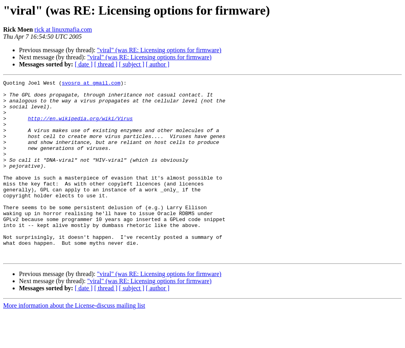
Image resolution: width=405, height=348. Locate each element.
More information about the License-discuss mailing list (74, 341)
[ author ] (158, 64)
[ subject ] (131, 64)
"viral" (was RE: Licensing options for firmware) (159, 50)
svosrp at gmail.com (91, 83)
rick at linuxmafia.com (63, 29)
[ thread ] (105, 64)
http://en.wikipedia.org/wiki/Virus (80, 126)
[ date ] (84, 64)
